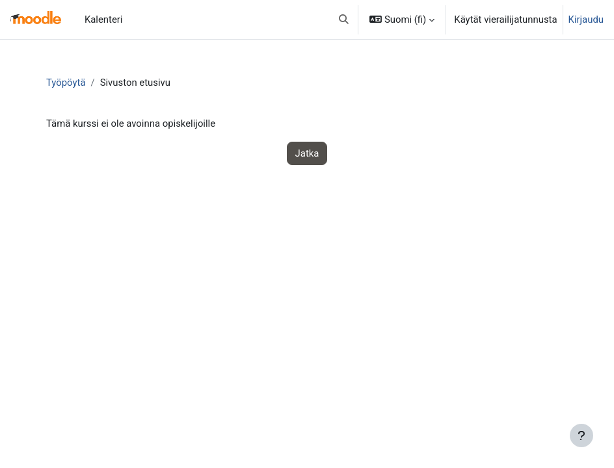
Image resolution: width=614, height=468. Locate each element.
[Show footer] (581, 435)
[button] (344, 19)
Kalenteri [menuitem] (104, 19)
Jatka (307, 153)
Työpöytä (66, 82)
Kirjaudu (586, 19)
